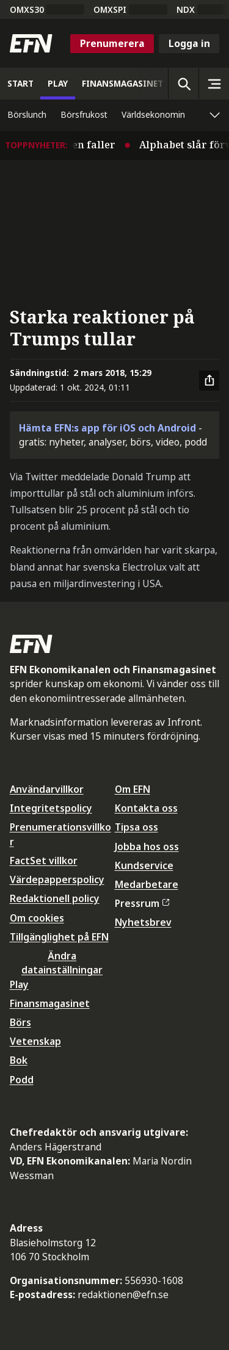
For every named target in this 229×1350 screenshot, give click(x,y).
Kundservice (144, 865)
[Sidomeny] (213, 83)
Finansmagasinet (50, 1003)
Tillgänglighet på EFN (59, 937)
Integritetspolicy (51, 808)
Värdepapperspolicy (57, 879)
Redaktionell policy (55, 898)
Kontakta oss (146, 808)
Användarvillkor (47, 789)
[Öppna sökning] (183, 83)
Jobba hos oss (147, 846)
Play (19, 984)
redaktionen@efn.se (123, 1294)
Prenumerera (112, 43)
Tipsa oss (136, 827)
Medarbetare (146, 884)
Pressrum (142, 903)
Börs (20, 1022)
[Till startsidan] (31, 43)
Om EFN (132, 789)
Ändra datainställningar (62, 962)
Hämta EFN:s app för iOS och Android (107, 428)
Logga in (189, 43)
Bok (18, 1060)
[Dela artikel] (209, 380)
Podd (22, 1079)
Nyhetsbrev (143, 922)
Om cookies (37, 918)
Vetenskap (35, 1041)
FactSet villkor (44, 860)
